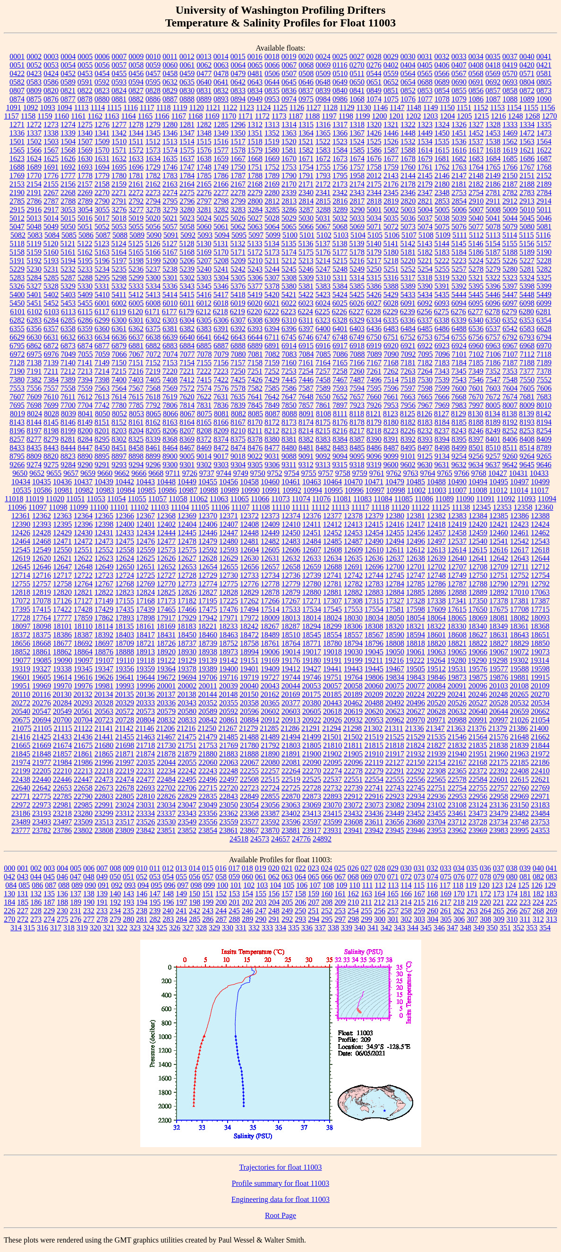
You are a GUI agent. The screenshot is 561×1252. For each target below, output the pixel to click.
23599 (332, 822)
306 (459, 919)
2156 (68, 184)
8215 (323, 431)
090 (90, 885)
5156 (526, 244)
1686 (527, 158)
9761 (376, 473)
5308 (289, 278)
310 (512, 919)
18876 (103, 652)
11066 (260, 499)
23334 (145, 813)
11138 (461, 507)
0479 (238, 73)
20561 (83, 711)
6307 (238, 320)
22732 (332, 788)
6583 (527, 329)
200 (221, 902)
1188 (312, 116)
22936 (436, 796)
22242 (187, 771)
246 (247, 911)
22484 (166, 779)
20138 (186, 694)
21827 (436, 745)
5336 (170, 286)
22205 (41, 771)
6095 (476, 303)
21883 (228, 754)
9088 (289, 456)
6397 (306, 329)
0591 (85, 82)
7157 (238, 363)
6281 (543, 312)
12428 (41, 533)
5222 (442, 261)
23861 (228, 830)
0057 (119, 65)
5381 (306, 286)
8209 (221, 431)
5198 (136, 261)
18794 (353, 643)
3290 (357, 210)
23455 (436, 813)
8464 (170, 448)
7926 (374, 405)
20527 (477, 703)
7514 (391, 380)
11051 (75, 499)
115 (419, 885)
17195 (207, 601)
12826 (187, 592)
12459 (477, 533)
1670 (289, 158)
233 (102, 911)
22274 (332, 771)
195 (155, 902)
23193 (41, 813)
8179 (374, 422)
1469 (510, 133)
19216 (394, 660)
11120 (400, 507)
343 (399, 928)
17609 (436, 609)
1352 (272, 133)
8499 (459, 448)
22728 (311, 788)
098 (196, 885)
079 (498, 877)
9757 (325, 473)
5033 (357, 218)
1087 (493, 99)
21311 (393, 728)
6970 (544, 346)
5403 (68, 295)
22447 (83, 779)
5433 (408, 295)
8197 (34, 431)
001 (22, 868)
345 (426, 928)
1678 (408, 158)
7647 (289, 397)
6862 (34, 346)
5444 (459, 295)
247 (260, 911)
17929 (187, 618)
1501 (17, 141)
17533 (290, 609)
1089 (527, 99)
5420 (272, 295)
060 (247, 877)
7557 (51, 388)
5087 (102, 235)
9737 (206, 473)
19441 (332, 669)
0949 (255, 99)
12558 (124, 550)
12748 (436, 575)
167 (419, 894)
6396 (289, 329)
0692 (493, 82)
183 (551, 894)
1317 (340, 124)
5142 (407, 244)
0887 (170, 99)
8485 (357, 448)
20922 (311, 720)
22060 (207, 762)
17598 (415, 609)
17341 (457, 601)
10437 (83, 482)
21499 (311, 737)
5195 (85, 261)
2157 (85, 184)
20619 (353, 711)
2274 (170, 193)
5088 (120, 235)
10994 (312, 490)
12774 (207, 584)
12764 (83, 584)
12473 (103, 541)
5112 (476, 235)
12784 (394, 584)
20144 (207, 694)
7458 (323, 380)
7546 (476, 380)
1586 (374, 150)
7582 (255, 388)
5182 (425, 252)
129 (550, 885)
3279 (170, 210)
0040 (527, 56)
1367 (357, 133)
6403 (357, 329)
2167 (238, 184)
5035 (391, 218)
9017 (221, 456)
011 (154, 868)
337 (320, 928)
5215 (340, 261)
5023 (187, 218)
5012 (17, 218)
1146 (380, 107)
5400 (17, 295)
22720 (228, 788)
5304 (221, 278)
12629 (228, 558)
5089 (136, 235)
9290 (85, 465)
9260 (510, 456)
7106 (493, 354)
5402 (51, 295)
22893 (332, 796)
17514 (270, 609)
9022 (255, 456)
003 (49, 868)
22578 (457, 779)
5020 (153, 218)
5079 (510, 227)
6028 (391, 303)
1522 (323, 141)
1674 (357, 158)
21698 (124, 745)
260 (432, 911)
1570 (102, 150)
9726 (189, 473)
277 (88, 919)
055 (181, 877)
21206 (165, 728)
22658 (83, 788)
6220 (254, 312)
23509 (83, 822)
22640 (20, 788)
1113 (81, 107)
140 (115, 894)
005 (75, 868)
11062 (198, 499)
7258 (340, 371)
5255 (442, 269)
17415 (41, 609)
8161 (136, 422)
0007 (119, 56)
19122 (166, 660)
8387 (357, 439)
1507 (85, 141)
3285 (272, 210)
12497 (436, 541)
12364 (83, 516)
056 (194, 877)
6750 (374, 337)
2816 (340, 201)
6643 (238, 337)
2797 (204, 201)
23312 (124, 813)
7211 (50, 371)
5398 (527, 286)
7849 (272, 405)
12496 (415, 541)
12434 (145, 533)
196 (168, 902)
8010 (544, 405)
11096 (17, 507)
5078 (493, 227)
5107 (408, 235)
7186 (493, 363)
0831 (204, 90)
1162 (95, 116)
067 (340, 877)
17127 (83, 601)
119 (470, 885)
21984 (62, 762)
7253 (289, 371)
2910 (476, 201)
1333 (510, 124)
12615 (477, 550)
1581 (289, 150)
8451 (119, 448)
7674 (510, 397)
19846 (436, 677)
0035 (493, 56)
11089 (444, 499)
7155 (204, 363)
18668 (41, 643)
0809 (34, 90)
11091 (485, 499)
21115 (63, 728)
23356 (207, 813)
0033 (459, 56)
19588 (519, 669)
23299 (103, 813)
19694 (187, 677)
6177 (169, 312)
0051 (17, 65)
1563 (527, 141)
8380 (272, 439)
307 (472, 919)
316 (42, 928)
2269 (85, 193)
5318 (425, 278)
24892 (322, 839)
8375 (238, 439)
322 (122, 928)
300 (379, 919)
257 (393, 911)
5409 (85, 295)
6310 (289, 320)
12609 (353, 550)
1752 (272, 167)
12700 (394, 567)
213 (393, 902)
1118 (163, 107)
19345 (83, 669)
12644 (540, 558)
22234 (166, 771)
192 (115, 902)
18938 (207, 652)
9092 (323, 456)
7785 (136, 405)
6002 (119, 303)
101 (235, 885)
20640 (477, 711)
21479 (207, 737)
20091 (457, 686)
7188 (527, 363)
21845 (20, 754)
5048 (34, 227)
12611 (394, 550)
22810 (145, 796)
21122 (83, 728)
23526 (145, 822)
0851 (391, 90)
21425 (41, 737)
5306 (255, 278)
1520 (289, 141)
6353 (527, 320)
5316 (391, 278)
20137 (165, 694)
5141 (390, 244)
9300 (170, 465)
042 (9, 877)
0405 (425, 65)
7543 (459, 380)
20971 (436, 720)
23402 (290, 813)
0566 (442, 73)
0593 (119, 82)
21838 (498, 745)
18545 (311, 635)
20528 (498, 703)
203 (260, 902)
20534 (540, 703)
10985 (146, 490)
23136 (498, 805)
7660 (374, 397)
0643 (255, 82)
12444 (166, 533)
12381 (415, 516)
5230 (34, 269)
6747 (323, 337)
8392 (408, 439)
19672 (166, 677)
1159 (44, 116)
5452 (51, 303)
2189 (544, 184)
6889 (255, 346)
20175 (311, 694)
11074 (301, 499)
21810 (332, 745)
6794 (544, 337)
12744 (374, 575)
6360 (102, 329)
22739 (353, 788)
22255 (249, 771)
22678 (124, 788)
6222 (271, 312)
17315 (374, 601)
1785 (204, 176)
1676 (374, 158)
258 (406, 911)
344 (412, 928)
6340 (476, 320)
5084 (52, 235)
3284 (255, 210)
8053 (136, 414)
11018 (14, 499)
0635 (187, 82)
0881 (119, 99)
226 (9, 911)
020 (274, 868)
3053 (68, 210)
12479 (207, 541)
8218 (374, 431)
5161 (68, 252)
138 (88, 894)
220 (485, 902)
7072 (153, 354)
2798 (221, 201)
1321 (391, 124)
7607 (17, 397)
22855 (270, 796)
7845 (255, 405)
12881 (332, 592)
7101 (459, 354)
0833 (238, 90)
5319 (442, 278)
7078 (204, 354)
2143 (391, 176)
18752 (228, 643)
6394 (272, 329)
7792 (153, 405)
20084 (436, 686)
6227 (356, 312)
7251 (255, 371)
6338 (442, 320)
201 (234, 902)
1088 (510, 99)
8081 (221, 414)
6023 (306, 303)
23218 (62, 813)
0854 (442, 90)
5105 (374, 235)
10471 (374, 482)
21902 (332, 754)
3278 (153, 210)
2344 (374, 193)
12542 (519, 541)
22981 (62, 805)
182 (538, 894)
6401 (340, 329)
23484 (540, 813)
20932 (353, 720)
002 (36, 868)
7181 (408, 363)
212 (379, 902)
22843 (228, 796)
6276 (458, 312)
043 (22, 877)
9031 (272, 456)
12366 (124, 516)
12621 (62, 558)
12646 (41, 567)
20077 (415, 686)
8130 (475, 414)
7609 (34, 397)
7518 (408, 380)
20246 (477, 694)
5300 (153, 278)
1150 (447, 107)
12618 (540, 550)
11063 (219, 499)
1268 (532, 116)
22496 (207, 779)
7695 (17, 405)
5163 (102, 252)
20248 (498, 694)
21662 (540, 737)
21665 (20, 745)
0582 (17, 82)
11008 (477, 490)
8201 (102, 431)
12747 (415, 575)
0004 (68, 56)
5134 (271, 244)
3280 (187, 210)
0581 (544, 73)
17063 (540, 592)
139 (102, 894)
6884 (187, 346)
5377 (255, 286)
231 (75, 911)
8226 (408, 431)
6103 (51, 312)
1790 (289, 176)
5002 (391, 210)
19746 (311, 677)
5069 (357, 227)
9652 (36, 473)
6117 (101, 312)
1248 (515, 116)
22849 (249, 796)
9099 (391, 456)
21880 (207, 754)
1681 (442, 158)
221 (498, 902)
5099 (272, 235)
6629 (17, 337)
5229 (17, 269)
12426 (20, 533)
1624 (34, 158)
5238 (170, 269)
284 (181, 919)
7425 (238, 380)
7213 (85, 371)
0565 (425, 73)
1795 (340, 176)
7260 (357, 371)
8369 (187, 439)
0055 (85, 65)
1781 (136, 176)
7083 (289, 354)
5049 (51, 227)
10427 (497, 473)
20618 (332, 711)
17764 (41, 618)
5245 (289, 269)
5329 (68, 286)
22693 (145, 788)
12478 (187, 541)
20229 (435, 694)
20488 (374, 703)
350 (492, 928)
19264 (435, 660)
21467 (166, 737)
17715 (540, 609)
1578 (238, 150)
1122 (229, 107)
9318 (357, 465)
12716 (41, 575)
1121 (213, 107)
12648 (83, 567)
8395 (459, 439)
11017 (539, 490)
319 (82, 928)
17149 (103, 601)
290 (260, 919)
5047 (17, 227)
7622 (204, 397)
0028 (374, 56)
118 (457, 885)
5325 (544, 278)
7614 (119, 397)
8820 (51, 456)
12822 (103, 592)
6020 (255, 303)
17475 (207, 609)
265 (498, 911)
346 (439, 928)
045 (49, 877)
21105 (42, 728)
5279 (493, 269)
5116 (543, 235)
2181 (459, 184)
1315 (306, 124)
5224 (476, 261)
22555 (394, 779)
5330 (85, 286)
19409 (270, 669)
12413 (353, 524)
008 (115, 868)
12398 (103, 524)
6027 (374, 303)
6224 (305, 312)
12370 (207, 516)
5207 (204, 261)
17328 (415, 601)
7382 (34, 380)
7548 (510, 380)
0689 (442, 82)
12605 (270, 550)
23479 (498, 813)
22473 (103, 779)
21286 (289, 728)
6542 (510, 329)
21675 (83, 745)
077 (472, 877)
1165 (145, 116)
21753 (207, 745)
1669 (272, 158)
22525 (311, 779)
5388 (391, 286)
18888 (124, 652)
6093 (442, 303)
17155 (124, 601)
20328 (103, 703)
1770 (34, 176)
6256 (424, 312)
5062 (238, 227)
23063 (290, 805)
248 (274, 911)
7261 (374, 371)
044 (36, 877)
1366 (340, 133)
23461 (457, 813)
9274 (34, 465)
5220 (408, 261)
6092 (425, 303)
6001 (102, 303)
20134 (103, 694)
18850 (540, 643)
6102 (34, 312)
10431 (518, 473)
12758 (62, 584)
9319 (374, 465)
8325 (136, 439)
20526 (457, 703)
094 (143, 885)
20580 (187, 711)
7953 (391, 405)
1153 (497, 107)
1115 (114, 107)
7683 (544, 397)
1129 (347, 107)
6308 (255, 320)
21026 (519, 720)
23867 (249, 830)
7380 (17, 380)
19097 (83, 660)
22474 (124, 779)
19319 (20, 669)
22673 (103, 788)
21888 (249, 754)
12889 (477, 592)
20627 (415, 711)
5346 (221, 286)
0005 (85, 56)
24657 (280, 839)
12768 (124, 584)
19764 (353, 677)
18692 (83, 643)
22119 (374, 762)
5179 (374, 252)
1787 (238, 176)
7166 (357, 363)
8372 (204, 439)
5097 (256, 235)
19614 (62, 677)
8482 (323, 448)
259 (419, 911)
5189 (527, 252)
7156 (221, 363)
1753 (289, 167)
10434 (20, 482)
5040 (476, 218)
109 (341, 885)
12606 (290, 550)
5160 (51, 252)
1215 (481, 116)
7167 (374, 363)
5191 (17, 261)
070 (379, 877)
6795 (17, 346)
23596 (290, 822)
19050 (394, 652)
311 (524, 919)
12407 (228, 524)
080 (512, 877)
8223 (391, 431)
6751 (391, 337)
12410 (290, 524)
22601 (498, 779)
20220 (394, 694)
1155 (531, 107)
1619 (510, 150)
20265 (519, 694)
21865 (103, 754)
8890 (85, 456)
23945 (394, 830)
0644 (272, 82)
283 (168, 919)
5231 (51, 269)
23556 (207, 822)
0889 (204, 99)
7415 (204, 380)
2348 (442, 193)
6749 (357, 337)
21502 (353, 737)
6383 (204, 329)
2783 (527, 193)
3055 (102, 210)
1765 (493, 167)
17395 (20, 609)
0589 (68, 82)
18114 (103, 626)
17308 (353, 601)
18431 (166, 635)
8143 (17, 422)
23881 (290, 830)
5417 (221, 295)
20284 (62, 703)
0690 (459, 82)
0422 (17, 73)
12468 (41, 541)
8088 (289, 414)
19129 (187, 660)
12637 (394, 558)
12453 (353, 533)
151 (207, 894)
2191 (34, 193)
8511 (509, 448)
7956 (408, 405)
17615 (457, 609)
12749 (457, 575)
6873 (68, 346)
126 (537, 885)
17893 (124, 618)
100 (222, 885)
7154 (187, 363)
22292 (415, 771)
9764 (427, 473)
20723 (103, 720)
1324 (442, 124)
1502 (34, 141)
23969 (477, 830)
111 (367, 885)
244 (221, 911)
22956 (477, 796)
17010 (519, 592)
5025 (221, 218)
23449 (394, 813)
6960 (476, 346)
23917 (311, 830)
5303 (204, 278)
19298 (498, 660)
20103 (498, 686)
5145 (458, 244)
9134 (442, 456)
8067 (187, 414)
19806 (374, 677)
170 (459, 894)
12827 (207, 592)
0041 (544, 56)
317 (55, 928)
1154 (514, 107)
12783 (374, 584)
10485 (415, 482)
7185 (476, 363)
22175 (498, 762)
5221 (425, 261)
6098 (527, 303)
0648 (323, 82)
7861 (323, 405)
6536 (476, 329)
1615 (442, 150)
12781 (332, 584)
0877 (68, 99)
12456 (415, 533)
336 (307, 928)
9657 (70, 473)
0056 (102, 65)
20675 (20, 720)
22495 (187, 779)
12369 (187, 516)
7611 (67, 397)
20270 (539, 694)
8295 (102, 439)
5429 (391, 295)
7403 (136, 380)
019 (260, 868)
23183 (540, 805)
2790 (102, 201)
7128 (17, 363)
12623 (103, 558)
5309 (306, 278)
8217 (357, 431)
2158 (102, 184)
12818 (20, 592)
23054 (249, 805)
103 (262, 885)
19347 (103, 669)
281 (141, 919)
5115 (526, 235)
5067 (323, 227)
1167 (178, 116)
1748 (204, 167)
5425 (357, 295)
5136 (305, 244)
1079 (459, 99)
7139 (51, 363)
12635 (353, 558)
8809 (34, 456)
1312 (255, 124)
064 (300, 877)
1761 (425, 167)
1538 (493, 141)
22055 (187, 762)
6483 (391, 329)
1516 (221, 141)
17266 (270, 601)
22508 (249, 779)
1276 (102, 124)
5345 (204, 286)
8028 (51, 414)
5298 (119, 278)
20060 (374, 686)
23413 (311, 813)
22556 (415, 779)
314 (16, 928)
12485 (332, 541)
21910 (374, 754)
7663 (408, 397)
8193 (527, 422)
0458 (170, 73)
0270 (357, 65)
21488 (249, 737)
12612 (415, 550)
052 (141, 877)
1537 (476, 141)
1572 (136, 150)
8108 (323, 414)
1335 (544, 124)
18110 (83, 626)
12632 (290, 558)
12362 (41, 516)
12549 (41, 550)
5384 (340, 286)
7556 (34, 388)
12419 (457, 524)
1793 (323, 176)
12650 (124, 567)
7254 (306, 371)
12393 (41, 524)
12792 (540, 584)
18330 (456, 626)
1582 (306, 150)
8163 (170, 422)
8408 (527, 439)
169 (445, 894)
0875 (34, 99)
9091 (306, 456)
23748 (519, 822)
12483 (290, 541)
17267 (290, 601)
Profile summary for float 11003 (280, 1183)
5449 (544, 295)
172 (485, 894)
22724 (270, 788)
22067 (249, 762)
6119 (118, 312)
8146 (68, 422)
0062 (204, 65)
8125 (407, 414)
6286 (85, 320)
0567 (459, 73)
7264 (425, 371)
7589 (323, 388)
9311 (288, 465)
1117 (147, 107)
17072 (20, 601)
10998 (395, 490)
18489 (270, 635)
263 (472, 911)
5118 (17, 244)
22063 (228, 762)
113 (393, 885)
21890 (270, 754)
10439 (103, 482)
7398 (102, 380)
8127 (441, 414)
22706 (187, 788)
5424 (340, 295)
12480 (228, 541)
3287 (306, 210)
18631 (498, 635)
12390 (20, 524)
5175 (306, 252)
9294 (136, 465)
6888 (238, 346)
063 (287, 877)
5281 (527, 269)
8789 (544, 448)
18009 (270, 618)
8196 (17, 431)
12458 (457, 533)
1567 (51, 150)
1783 (170, 176)
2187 (510, 184)
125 (523, 885)
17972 (249, 618)
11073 (280, 499)
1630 (85, 158)
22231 (145, 771)
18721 (145, 643)
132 (36, 894)
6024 (323, 303)
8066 (170, 414)
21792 (270, 745)
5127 (169, 244)
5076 (459, 227)
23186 (20, 813)
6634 (102, 337)
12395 (62, 524)
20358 (249, 703)
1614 (425, 150)
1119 (180, 107)
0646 (306, 82)
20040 (249, 686)
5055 (136, 227)
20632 (457, 711)
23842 (145, 830)
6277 (475, 312)
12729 (207, 575)
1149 (430, 107)
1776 (51, 176)
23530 (166, 822)
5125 (135, 244)
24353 (540, 830)
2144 (408, 176)
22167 (457, 762)
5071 (374, 227)
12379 (374, 516)
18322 (435, 626)
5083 (34, 235)
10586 (42, 490)
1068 (357, 99)
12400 (124, 524)
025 (340, 868)
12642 (498, 558)
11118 (380, 507)
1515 (204, 141)
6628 (544, 329)
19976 (83, 686)
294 (313, 919)
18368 (539, 626)
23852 (187, 830)
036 (485, 868)
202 (247, 902)
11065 (239, 499)
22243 (207, 771)
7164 (323, 363)
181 (525, 894)
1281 (187, 124)
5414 (170, 295)
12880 (311, 592)
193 (128, 902)
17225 (228, 601)
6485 (425, 329)
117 (445, 885)
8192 (510, 422)
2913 (527, 201)
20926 (332, 720)
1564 (544, 141)
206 (300, 902)
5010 (527, 210)
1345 (153, 133)
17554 (374, 609)
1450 (442, 133)
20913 (290, 720)
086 (37, 885)
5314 (357, 278)
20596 (249, 711)
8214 (306, 431)
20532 (519, 703)
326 (174, 928)
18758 (249, 643)
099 (209, 885)
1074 (374, 99)
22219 (124, 771)
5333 (136, 286)
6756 (476, 337)
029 (393, 868)
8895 (102, 456)
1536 (459, 141)
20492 (394, 703)
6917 (340, 346)
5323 (510, 278)
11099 (78, 507)
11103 (160, 507)
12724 (124, 575)
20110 (21, 694)
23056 (270, 805)
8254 (544, 431)
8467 (187, 448)
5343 (187, 286)
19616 (83, 677)
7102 (476, 354)
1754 (306, 167)
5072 (391, 227)
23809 (124, 830)
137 (75, 894)
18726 (166, 643)
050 (115, 877)
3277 (136, 210)
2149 (493, 176)
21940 (457, 754)
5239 (187, 269)
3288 (323, 210)
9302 (204, 465)
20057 (332, 686)
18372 (20, 635)
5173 (272, 252)
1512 (153, 141)
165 (393, 894)
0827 (136, 90)
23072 (353, 805)
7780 (119, 405)
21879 (187, 754)
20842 (207, 720)
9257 (493, 456)
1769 (17, 176)
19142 (228, 660)
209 (340, 902)
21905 (353, 754)
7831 (204, 405)
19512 (436, 669)
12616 (498, 550)
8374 (221, 439)
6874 (85, 346)
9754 (291, 473)
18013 (290, 618)
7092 (408, 354)
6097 (510, 303)
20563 (103, 711)
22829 (187, 796)
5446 (493, 295)
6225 (322, 312)
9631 (442, 465)
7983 (459, 405)
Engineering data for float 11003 (280, 1199)
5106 (392, 235)
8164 (187, 422)
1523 (340, 141)
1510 (119, 141)
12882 (353, 592)
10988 (208, 490)
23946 (415, 830)
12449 (270, 533)
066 (326, 877)
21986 (83, 762)
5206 (187, 261)
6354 (544, 320)
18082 (519, 618)
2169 (272, 184)
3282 (221, 210)
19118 (145, 660)
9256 (476, 456)
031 (419, 868)
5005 (442, 210)
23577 (249, 822)
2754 (476, 193)
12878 (270, 592)
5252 (408, 269)
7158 (255, 363)
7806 (170, 405)
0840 (340, 90)
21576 (498, 737)
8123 (390, 414)
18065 (457, 618)
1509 (102, 141)
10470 (353, 482)
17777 (62, 618)
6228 (373, 312)
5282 (544, 269)
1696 (136, 167)
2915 (17, 210)
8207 (187, 431)
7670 (476, 397)
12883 (374, 592)
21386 (518, 728)
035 (472, 868)
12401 (145, 524)
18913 (145, 652)
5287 (68, 278)
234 (115, 911)
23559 (228, 822)
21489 (270, 737)
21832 (457, 745)
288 (234, 919)
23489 (20, 822)
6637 (136, 337)
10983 (104, 490)
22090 (311, 762)
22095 (332, 762)
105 (288, 885)
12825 (166, 592)
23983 (498, 830)
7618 (153, 397)
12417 (415, 524)
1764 (476, 167)
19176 (290, 660)
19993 (124, 686)
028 (379, 868)
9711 (172, 473)
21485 (228, 737)
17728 (20, 618)
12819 (41, 592)
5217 (374, 261)
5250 (374, 269)
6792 (510, 337)
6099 (544, 303)
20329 (124, 703)
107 (315, 885)
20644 (498, 711)
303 (419, 919)
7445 (289, 380)
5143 (424, 244)
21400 (539, 728)
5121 (67, 244)
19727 (270, 677)
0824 (119, 90)
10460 (270, 482)
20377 (290, 703)
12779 (290, 584)
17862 (103, 618)
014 (194, 868)
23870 (270, 830)
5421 (289, 295)
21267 (227, 728)
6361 (119, 329)
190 (88, 902)
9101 (408, 456)
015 (207, 868)
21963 (519, 754)
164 (379, 894)
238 (141, 911)
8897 (119, 456)
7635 (238, 397)
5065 (289, 227)
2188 (527, 184)
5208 (221, 261)
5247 (323, 269)
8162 (153, 422)
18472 (249, 635)
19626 (103, 677)
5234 (102, 269)
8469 (204, 448)
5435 (442, 295)
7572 (187, 388)
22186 (540, 762)
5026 (238, 218)
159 (313, 894)
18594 (415, 635)
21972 (540, 754)
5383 (323, 286)
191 (102, 902)
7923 (357, 405)
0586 (51, 82)
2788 (68, 201)
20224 (415, 694)
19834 (394, 677)
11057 (157, 499)
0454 (102, 73)
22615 (519, 779)
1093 (47, 107)
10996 (354, 490)
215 (419, 902)
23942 (374, 830)
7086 (340, 354)
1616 (459, 150)
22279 (374, 771)
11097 (37, 507)
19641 (124, 677)
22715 (207, 788)
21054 (540, 720)
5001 (374, 210)
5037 (425, 218)
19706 (207, 677)
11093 (526, 499)
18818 (415, 643)
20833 (187, 720)
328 (201, 928)
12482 (270, 541)
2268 (68, 193)
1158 (28, 116)
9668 (155, 473)
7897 (340, 405)
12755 (20, 584)
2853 (442, 201)
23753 (540, 822)
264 (485, 911)
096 (169, 885)
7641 (255, 397)
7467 (340, 380)
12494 (394, 541)
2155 (51, 184)
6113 (68, 312)
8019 (17, 414)
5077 (476, 227)
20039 (228, 686)
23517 (124, 822)
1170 (228, 116)
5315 (374, 278)
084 (11, 885)
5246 (306, 269)
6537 (493, 329)
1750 (238, 167)
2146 (442, 176)
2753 (459, 193)
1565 (17, 150)
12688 (332, 567)
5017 (102, 218)
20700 (62, 720)
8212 (272, 431)
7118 (543, 354)
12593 (228, 550)
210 (353, 902)
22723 (249, 788)
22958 (498, 796)
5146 (475, 244)
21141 (103, 728)
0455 (119, 73)
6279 (509, 312)
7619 (170, 397)
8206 (170, 431)
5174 (289, 252)
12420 (477, 524)
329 (214, 928)
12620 (41, 558)
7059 (102, 354)
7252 (272, 371)
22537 (332, 779)
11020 (55, 499)
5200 (170, 261)
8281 (68, 439)
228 (36, 911)
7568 (153, 388)
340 (360, 928)
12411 (311, 524)
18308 (373, 626)
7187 (510, 363)
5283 (17, 278)
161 (340, 894)
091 (103, 885)
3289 (340, 210)
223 (525, 902)
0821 (68, 90)
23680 (415, 822)
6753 (425, 337)
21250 (206, 728)
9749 (240, 473)
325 (161, 928)
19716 (228, 677)
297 (340, 919)
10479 (394, 482)
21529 (415, 737)
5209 (238, 261)
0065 (255, 65)
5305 (238, 278)
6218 (220, 312)
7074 (170, 354)
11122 (420, 507)
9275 (51, 465)
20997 (498, 720)
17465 (166, 609)
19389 (207, 669)
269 (551, 911)
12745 (394, 575)
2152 (544, 176)
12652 (166, 567)
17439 (145, 609)
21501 (332, 737)
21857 (62, 754)
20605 (311, 711)
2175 (374, 184)
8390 (374, 439)
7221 (187, 371)
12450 (290, 533)
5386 (374, 286)
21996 (103, 762)
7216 (136, 371)
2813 (289, 201)
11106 (220, 507)
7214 (102, 371)
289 (247, 919)
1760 (408, 167)
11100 (99, 507)
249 (287, 911)
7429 (272, 380)
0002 (34, 56)
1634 (153, 158)
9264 (527, 456)
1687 (544, 158)
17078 (41, 601)
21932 (415, 754)
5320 (459, 278)
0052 (34, 65)
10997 (375, 490)
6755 (459, 337)
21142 (124, 728)
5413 (153, 295)
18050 (394, 618)
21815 (374, 745)
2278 (238, 193)
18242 (248, 626)
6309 (272, 320)
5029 (289, 218)
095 (156, 885)
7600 (459, 388)
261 (445, 911)
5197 (119, 261)
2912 (510, 201)
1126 (296, 107)
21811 (353, 745)
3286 (289, 210)
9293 (119, 465)
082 (538, 877)
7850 (289, 405)
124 (510, 885)
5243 (255, 269)
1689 (34, 167)
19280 (456, 660)
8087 (272, 414)
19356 (124, 669)
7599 (442, 388)
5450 (17, 303)
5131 (220, 244)
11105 (200, 507)
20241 (456, 694)
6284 (51, 320)
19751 (332, 677)
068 (353, 877)
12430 (83, 533)
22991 (103, 805)
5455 (85, 303)
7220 (170, 371)
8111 (340, 414)
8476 (255, 448)
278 (102, 919)
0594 (136, 82)
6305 (204, 320)
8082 (238, 414)
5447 (510, 295)
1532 (408, 141)
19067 (498, 652)
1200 (379, 116)
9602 (408, 465)
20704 (83, 720)
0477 (204, 73)
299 (366, 919)
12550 (62, 550)
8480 (289, 448)
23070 (332, 805)
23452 (415, 813)
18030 (353, 618)
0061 (187, 65)
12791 (519, 584)
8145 (51, 422)
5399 (544, 286)
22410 (540, 771)
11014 (519, 490)
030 (406, 868)
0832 (221, 90)
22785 (62, 796)
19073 (540, 652)
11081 (342, 499)
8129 (458, 414)
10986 (167, 490)
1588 (408, 150)
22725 (290, 788)
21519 (374, 737)
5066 (306, 227)
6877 (102, 346)
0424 (51, 73)
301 (393, 919)
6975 (34, 354)
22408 (519, 771)
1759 (391, 167)
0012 (187, 56)
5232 (68, 269)
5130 (203, 244)
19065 (457, 652)
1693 (85, 167)
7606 (544, 388)
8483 (340, 448)
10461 (290, 482)
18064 (436, 618)
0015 (238, 56)
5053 (119, 227)
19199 (353, 660)
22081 (290, 762)
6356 (34, 329)
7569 (170, 388)
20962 (394, 720)
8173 (289, 422)
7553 (17, 388)
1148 (414, 107)
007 (102, 868)
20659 (519, 711)
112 (379, 885)
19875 (477, 677)
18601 (436, 635)
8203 (119, 431)
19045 (374, 652)
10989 (229, 490)
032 (432, 868)
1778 (85, 176)
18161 (145, 626)
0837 (306, 90)
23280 (83, 813)
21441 (103, 737)
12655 (228, 567)
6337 (425, 320)
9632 (459, 465)
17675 (498, 609)
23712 (457, 822)
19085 (42, 660)
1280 (170, 124)
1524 (357, 141)
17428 (83, 609)
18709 (124, 643)
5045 (527, 218)
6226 (339, 312)
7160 (289, 363)
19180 (311, 660)
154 (247, 894)
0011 (169, 56)
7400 (119, 380)
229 (49, 911)
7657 (357, 397)
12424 (540, 524)
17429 (103, 609)
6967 (510, 346)
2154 (34, 184)
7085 (323, 354)
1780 (119, 176)
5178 (357, 252)
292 (287, 919)
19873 (457, 677)
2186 (493, 184)
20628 (436, 711)
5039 (459, 218)
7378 (544, 371)
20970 (415, 720)
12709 (498, 567)
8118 (356, 414)
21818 (394, 745)
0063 (221, 65)
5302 (187, 278)
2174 (357, 184)
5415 (187, 295)
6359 (85, 329)
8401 (493, 439)
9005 (187, 456)
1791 (306, 176)
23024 (124, 805)
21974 (20, 762)
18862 (62, 652)
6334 (374, 320)
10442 (124, 482)
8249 (493, 431)
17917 (166, 618)
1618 (493, 150)
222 (512, 902)
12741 (332, 575)
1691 (51, 167)
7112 (527, 354)
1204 (447, 116)
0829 (170, 90)
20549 (62, 711)
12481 (249, 541)
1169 (211, 116)
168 (432, 894)
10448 (166, 482)
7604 (510, 388)
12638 (415, 558)
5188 (510, 252)
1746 (170, 167)
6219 (237, 312)
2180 (442, 184)
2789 (85, 201)
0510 (340, 73)
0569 (493, 73)
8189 (493, 422)
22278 (353, 771)
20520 (436, 703)
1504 (68, 141)
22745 (415, 788)
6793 (527, 337)
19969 (41, 686)
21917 (394, 754)
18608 (457, 635)
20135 (124, 694)
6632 (68, 337)
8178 (357, 422)
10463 (311, 482)
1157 (11, 116)
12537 (457, 541)
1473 (544, 133)
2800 (255, 201)
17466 (187, 609)
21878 (166, 754)
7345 (459, 371)
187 (49, 902)
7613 (102, 397)
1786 (221, 176)
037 (498, 868)
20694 (41, 720)
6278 (492, 312)
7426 (255, 380)
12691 (353, 567)
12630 (249, 558)
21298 (352, 728)
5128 (186, 244)
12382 (436, 516)
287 (221, 919)
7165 (340, 363)
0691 (476, 82)
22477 (145, 779)
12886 (436, 592)
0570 (510, 73)
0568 (476, 73)
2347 (425, 193)
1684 (493, 158)
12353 (502, 507)
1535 (442, 141)
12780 (311, 584)
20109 (540, 686)
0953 (272, 99)
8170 (255, 422)
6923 (442, 346)
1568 (68, 150)
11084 (383, 499)
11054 (116, 499)
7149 (102, 363)
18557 (353, 635)
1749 (221, 167)
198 (194, 902)
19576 (477, 669)
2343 (357, 193)
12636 (374, 558)
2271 (119, 193)
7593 (340, 388)
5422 (306, 295)
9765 (444, 473)
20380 (311, 703)
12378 (353, 516)
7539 (442, 380)
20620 (374, 711)
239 (155, 911)
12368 (166, 516)
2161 (136, 184)
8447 (85, 448)
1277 (119, 124)
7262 (391, 371)
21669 (41, 745)
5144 (441, 244)
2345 (391, 193)
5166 (153, 252)
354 (545, 928)
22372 (477, 771)
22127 (394, 762)
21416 (20, 737)
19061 (415, 652)
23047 (187, 805)
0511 (356, 73)
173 (498, 894)
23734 (498, 822)
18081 (498, 618)
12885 (415, 592)
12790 (498, 584)
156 (274, 894)
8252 (510, 431)
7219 (153, 371)
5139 (356, 244)
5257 (459, 269)
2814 (306, 201)
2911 (492, 201)
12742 (353, 575)
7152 (153, 363)
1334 (527, 124)
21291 (310, 728)
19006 (270, 652)
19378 (187, 669)
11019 (34, 499)
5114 (509, 235)
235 (128, 911)
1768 (544, 167)
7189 (544, 363)
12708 (477, 567)
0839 (323, 90)
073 (419, 877)
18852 (20, 652)
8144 (34, 422)
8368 (170, 439)
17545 (332, 609)
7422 (221, 380)
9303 (221, 465)
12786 (436, 584)
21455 (124, 737)
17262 (249, 601)
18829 (519, 643)
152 (221, 894)
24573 (259, 839)
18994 (249, 652)
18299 (332, 626)
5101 (306, 235)
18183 (186, 626)
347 (452, 928)
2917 (51, 210)
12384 (477, 516)
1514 (187, 141)
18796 (374, 643)
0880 (102, 99)
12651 (145, 567)
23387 (270, 813)
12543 (540, 541)
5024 (204, 218)
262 (459, 911)
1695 (119, 167)
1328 (493, 124)
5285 (51, 278)
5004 (425, 210)
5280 (510, 269)
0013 (204, 56)
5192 (34, 261)
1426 (374, 133)
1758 (374, 167)
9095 (357, 456)
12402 (166, 524)
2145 (425, 176)
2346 (408, 193)
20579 (166, 711)
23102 (436, 805)
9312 (306, 465)
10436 (62, 482)
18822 (477, 643)
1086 (476, 99)
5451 (34, 303)
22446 (62, 779)
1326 (459, 124)
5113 (492, 235)
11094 (547, 499)
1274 (68, 124)
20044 (290, 686)
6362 (136, 329)
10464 (332, 482)
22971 (540, 796)
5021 (170, 218)
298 (353, 919)
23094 (415, 805)
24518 (239, 839)
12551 (83, 550)
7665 (425, 397)
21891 (290, 754)
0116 (339, 65)
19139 (207, 660)
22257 (270, 771)
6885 (204, 346)
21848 (41, 754)
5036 (408, 218)
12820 (62, 592)
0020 (306, 56)
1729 (153, 167)
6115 (85, 312)
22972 (20, 805)
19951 (20, 686)
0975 (306, 99)
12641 (477, 558)
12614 (457, 550)
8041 (85, 414)
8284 (85, 439)
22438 (20, 779)
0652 (391, 82)
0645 (289, 82)
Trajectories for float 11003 (280, 1167)
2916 (34, 210)
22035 (145, 762)
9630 (425, 465)
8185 (459, 422)
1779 (102, 176)
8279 (51, 439)
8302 (119, 439)
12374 (290, 516)
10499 (540, 482)
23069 (311, 805)
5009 (510, 210)
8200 (85, 431)
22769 (540, 788)
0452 (68, 73)
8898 (136, 456)
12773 (187, 584)
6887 (221, 346)
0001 (17, 56)
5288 (85, 278)
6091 (408, 303)
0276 (374, 65)
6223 (288, 312)
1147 (397, 107)
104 (275, 885)
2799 (238, 201)
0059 (153, 65)
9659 (87, 473)
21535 (436, 737)
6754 (442, 337)
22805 (124, 796)
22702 (166, 788)
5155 (509, 244)
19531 (457, 669)
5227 (527, 261)
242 (194, 911)
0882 (136, 99)
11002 (416, 490)
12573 (166, 550)
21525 (394, 737)
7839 (238, 405)
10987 (187, 490)
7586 (289, 388)
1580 (272, 150)
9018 (238, 456)
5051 (85, 227)
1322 (408, 124)
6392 (238, 329)
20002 (187, 686)
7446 (306, 380)
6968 (527, 346)
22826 (166, 796)
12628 (207, 558)
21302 (373, 728)
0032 (442, 56)
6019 (238, 303)
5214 (323, 261)
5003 (408, 210)
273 (36, 919)
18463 (228, 635)
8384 (340, 439)
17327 (394, 601)
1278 (136, 124)
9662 (121, 473)
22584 (477, 779)
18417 (145, 635)
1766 (510, 167)
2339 (289, 193)
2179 (425, 184)
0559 (391, 73)
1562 (510, 141)
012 (168, 868)
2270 (102, 193)
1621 (527, 150)
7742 (102, 405)
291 (274, 919)
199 (207, 902)
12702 (436, 567)
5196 (102, 261)
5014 (51, 218)
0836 (289, 90)
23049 (207, 805)
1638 (204, 158)
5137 (322, 244)
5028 (272, 218)
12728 (187, 575)
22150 (415, 762)
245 (234, 911)
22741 (374, 788)
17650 (477, 609)
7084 (306, 354)
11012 (498, 490)
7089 (374, 354)
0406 (442, 65)
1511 (135, 141)
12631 (270, 558)
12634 (332, 558)
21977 (41, 762)
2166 (221, 184)
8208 (204, 431)
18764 (290, 643)
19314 (539, 660)
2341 (323, 193)
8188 (476, 422)
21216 (186, 728)
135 (49, 894)
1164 (128, 116)
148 (168, 894)
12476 (145, 541)
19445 (374, 669)
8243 (459, 431)
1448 (408, 133)
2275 (187, 193)
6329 (357, 320)
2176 (391, 184)
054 (168, 877)
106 (301, 885)
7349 (476, 371)
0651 (374, 82)
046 (62, 877)
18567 (374, 635)
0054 (68, 65)
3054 (85, 210)
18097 (21, 626)
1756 (340, 167)
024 (326, 868)
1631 (102, 158)
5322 (493, 278)
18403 (124, 635)
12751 (498, 575)
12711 (519, 567)
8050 (102, 414)
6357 (51, 329)
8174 (306, 422)
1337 (34, 133)
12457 (436, 533)
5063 (255, 227)
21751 (187, 745)
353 (531, 928)
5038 (442, 218)
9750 (257, 473)
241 (181, 911)
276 (75, 919)
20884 (249, 720)
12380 (394, 516)
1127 (313, 107)
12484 (311, 541)
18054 (415, 618)
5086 (86, 235)
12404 (187, 524)
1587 (391, 150)
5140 (373, 244)
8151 (102, 422)
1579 (255, 150)
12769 (145, 584)
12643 (519, 558)
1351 (255, 133)
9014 (204, 456)
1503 (51, 141)
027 (366, 868)
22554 (374, 779)
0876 (51, 99)
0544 (374, 73)
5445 (476, 295)
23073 (374, 805)
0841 (357, 90)
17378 (498, 601)
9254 (459, 456)
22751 (436, 788)
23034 (166, 805)
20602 (270, 711)
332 (254, 928)
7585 (272, 388)
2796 (187, 201)
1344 (136, 133)
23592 (270, 822)
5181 (408, 252)
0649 (340, 82)
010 (141, 868)
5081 (544, 227)
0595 (153, 82)
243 (207, 911)
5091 (170, 235)
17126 (62, 601)
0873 (544, 90)
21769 (228, 745)
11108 (261, 507)
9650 (19, 473)
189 (75, 902)
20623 (394, 711)
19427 (311, 669)
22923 (394, 796)
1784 (187, 176)
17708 (519, 609)
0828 (153, 90)
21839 (519, 745)
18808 (394, 643)
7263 (408, 371)
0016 (255, 56)
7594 (357, 388)
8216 (340, 431)
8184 (442, 422)
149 (181, 894)
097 (182, 885)
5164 (119, 252)
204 (274, 902)
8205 (153, 431)
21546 (457, 737)
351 (505, 928)
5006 (459, 210)
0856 (476, 90)
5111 (459, 235)
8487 (391, 448)
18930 (187, 652)
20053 (311, 686)
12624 (124, 558)
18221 (207, 626)
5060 (204, 227)
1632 (119, 158)
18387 (83, 635)
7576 (221, 388)
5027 (255, 218)
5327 (34, 286)
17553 (353, 609)
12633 (311, 558)
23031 (145, 805)
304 (432, 919)
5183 (442, 252)
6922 (425, 346)
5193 (51, 261)
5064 (272, 227)
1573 (153, 150)
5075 (442, 227)
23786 (62, 830)
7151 (136, 363)
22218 (103, 771)
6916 (323, 346)
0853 (425, 90)
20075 (394, 686)
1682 (459, 158)
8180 (391, 422)
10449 (187, 482)
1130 (363, 107)
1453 (493, 133)
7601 (476, 388)
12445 (187, 533)
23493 (41, 822)
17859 (83, 618)
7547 (493, 380)
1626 (68, 158)
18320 (394, 626)
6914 (289, 346)
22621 (540, 779)
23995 (519, 830)
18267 (269, 626)
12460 (498, 533)
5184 (459, 252)
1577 (221, 150)
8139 (526, 414)
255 (366, 911)
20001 (166, 686)
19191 (332, 660)
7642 (272, 397)
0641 (221, 82)
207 (313, 902)
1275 (85, 124)
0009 (136, 56)
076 (459, 877)
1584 (340, 150)
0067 (289, 65)
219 (472, 902)
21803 (290, 745)
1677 (391, 158)
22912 (353, 796)
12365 (103, 516)
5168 (187, 252)
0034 (476, 56)
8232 (425, 431)
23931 (332, 830)
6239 (407, 312)
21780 (249, 745)
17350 (477, 601)
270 (9, 919)
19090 (62, 660)
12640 (457, 558)
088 (63, 885)
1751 (255, 167)
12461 (519, 533)
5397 (510, 286)
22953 (457, 796)
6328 (340, 320)
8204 (136, 431)
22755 (477, 788)
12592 (207, 550)
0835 (272, 90)
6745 (289, 337)
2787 (51, 201)
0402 (391, 65)
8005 (493, 405)
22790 (83, 796)
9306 (272, 465)
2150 (510, 176)
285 (194, 919)
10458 (249, 482)
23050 (228, 805)
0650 (357, 82)
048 (88, 877)
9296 (153, 465)
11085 (403, 499)
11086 (424, 499)
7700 (68, 405)
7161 (306, 363)
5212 (289, 261)
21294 (331, 728)
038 (512, 868)
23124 (477, 805)
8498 (442, 448)
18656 (20, 643)
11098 (58, 507)
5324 (527, 278)
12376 (311, 516)
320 (95, 928)
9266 (17, 465)
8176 (340, 422)
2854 (459, 201)
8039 (68, 414)
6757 (493, 337)
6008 (153, 303)
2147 (459, 176)
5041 (493, 218)
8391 (391, 439)
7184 (459, 363)
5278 (476, 269)
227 (22, 911)
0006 (102, 56)
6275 (441, 312)
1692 (68, 167)
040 (538, 868)
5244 (272, 269)
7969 (442, 405)
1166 (161, 116)
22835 (207, 796)
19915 (540, 677)
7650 (323, 397)
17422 (62, 609)
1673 (340, 158)
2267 (51, 193)
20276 (41, 703)
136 (62, 894)
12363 (62, 516)
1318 (357, 124)
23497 (62, 822)
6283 (34, 320)
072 (406, 877)
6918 (357, 346)
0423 (34, 73)
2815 (323, 201)
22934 (415, 796)
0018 (272, 56)
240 (168, 911)
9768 (478, 473)
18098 (42, 626)
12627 (187, 558)
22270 (311, 771)
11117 (360, 507)
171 (472, 894)
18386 (62, 635)
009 (128, 868)
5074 (425, 227)
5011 (543, 210)
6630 (34, 337)
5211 (271, 261)
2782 (510, 193)
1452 (476, 133)
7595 (374, 388)
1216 (498, 116)
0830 (187, 90)
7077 (187, 354)
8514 (527, 448)
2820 (408, 201)
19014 (290, 652)
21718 (145, 745)
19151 (249, 660)
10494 (477, 482)
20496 (415, 703)
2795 (170, 201)
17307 (332, 601)
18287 (290, 626)
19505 (415, 669)
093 (130, 885)
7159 (272, 363)
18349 (498, 626)
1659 (221, 158)
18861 (41, 652)
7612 (85, 397)
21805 (311, 745)
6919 (374, 346)
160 (326, 894)
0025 (340, 56)
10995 (333, 490)
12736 (290, 575)
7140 (68, 363)
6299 (102, 320)
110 (354, 885)
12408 (249, 524)
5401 (34, 295)
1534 (425, 141)
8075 (204, 414)
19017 (311, 652)
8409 (544, 439)
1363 (289, 133)
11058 (178, 499)
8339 (153, 439)
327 (188, 928)
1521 (306, 141)
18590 (394, 635)
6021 (272, 303)
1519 (272, 141)
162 (353, 894)
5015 (68, 218)
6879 (119, 346)
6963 (493, 346)
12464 (20, 541)
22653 (62, 788)
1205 (464, 116)
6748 (340, 337)
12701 (415, 567)
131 (22, 894)
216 (432, 902)
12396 (83, 524)
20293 (83, 703)
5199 (153, 261)
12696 (374, 567)
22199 (20, 771)
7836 (221, 405)
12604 (249, 550)
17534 (311, 609)
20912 (270, 720)
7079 (221, 354)
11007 (457, 490)
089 (77, 885)
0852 (408, 90)
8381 (289, 439)
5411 (118, 295)
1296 (238, 124)
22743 (394, 788)
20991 (477, 720)
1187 (295, 116)
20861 (228, 720)
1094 (64, 107)
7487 (357, 380)
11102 (139, 507)
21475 (187, 737)
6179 (186, 312)
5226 (510, 261)
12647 (62, 567)
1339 (68, 133)
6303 (170, 320)
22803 (103, 796)
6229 (390, 312)
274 (49, 919)
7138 (34, 363)
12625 (145, 558)
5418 (238, 295)
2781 (493, 193)
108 (328, 885)
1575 (187, 150)
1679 (425, 158)
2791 (119, 201)
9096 (374, 456)
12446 (207, 533)
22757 (498, 788)
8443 (51, 448)
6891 (272, 346)
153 (234, 894)
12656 (249, 567)
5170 (221, 252)
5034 (374, 218)
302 (406, 919)
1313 (272, 124)
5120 (50, 244)
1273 (51, 124)
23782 (41, 830)
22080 (270, 762)
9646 (544, 465)
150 (194, 894)
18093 (540, 618)
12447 (228, 533)
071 (393, 877)
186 (36, 902)
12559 (145, 550)
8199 (68, 431)
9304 (238, 465)
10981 (63, 490)
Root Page (280, 1215)
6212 (203, 312)
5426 (374, 295)
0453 (85, 73)
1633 (136, 158)
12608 (332, 550)
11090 (465, 499)
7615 (136, 397)
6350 (493, 320)
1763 (459, 167)
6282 (17, 320)
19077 (21, 660)
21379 (497, 728)
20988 (457, 720)
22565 (436, 779)
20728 (124, 720)
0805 (544, 82)
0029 (391, 56)
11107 (240, 507)
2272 (136, 193)
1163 (111, 116)
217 (445, 902)
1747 (187, 167)
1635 (170, 158)
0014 (221, 56)
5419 (255, 295)
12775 (228, 584)
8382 (306, 439)
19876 (498, 677)
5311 (339, 278)
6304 (187, 320)
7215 (119, 371)
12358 (522, 507)
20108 (519, 686)
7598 (425, 388)
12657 (270, 567)
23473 (477, 813)
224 (538, 902)
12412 (332, 524)
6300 (119, 320)
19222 (415, 660)
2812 (272, 201)
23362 (228, 813)
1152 (480, 107)
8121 (373, 414)
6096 (493, 303)
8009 (527, 405)
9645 (527, 465)
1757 (357, 167)
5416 (204, 295)
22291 (394, 771)
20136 (145, 694)
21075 (21, 728)
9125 (425, 456)
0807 (17, 90)
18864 (83, 652)
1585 (357, 150)
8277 (34, 439)
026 (353, 868)
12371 (228, 516)
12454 (374, 533)
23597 (311, 822)
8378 (255, 439)
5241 (221, 269)
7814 (187, 405)
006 (88, 868)
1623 (17, 158)
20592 (228, 711)
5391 (442, 286)
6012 (204, 303)
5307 (272, 278)
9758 (342, 473)
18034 (374, 618)
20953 (374, 720)
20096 (477, 686)
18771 (311, 643)
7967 (425, 405)
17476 (228, 609)
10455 (207, 482)
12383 (457, 516)
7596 (391, 388)
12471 (62, 541)
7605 (527, 388)
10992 (291, 490)
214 (406, 902)
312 (538, 919)
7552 (544, 380)
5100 (290, 235)
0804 (527, 82)
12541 (498, 541)
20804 (145, 720)
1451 (459, 133)
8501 (476, 448)
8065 (153, 414)
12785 (415, 584)
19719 (249, 677)
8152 (119, 422)
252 (326, 911)
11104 (179, 507)
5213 (306, 261)
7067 (136, 354)
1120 (196, 107)
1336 (17, 133)
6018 (221, 303)
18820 (436, 643)
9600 (391, 465)
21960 (498, 754)
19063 (436, 652)
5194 (68, 261)
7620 (187, 397)
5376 (238, 286)
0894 (238, 99)
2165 (204, 184)
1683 (476, 158)
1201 (396, 116)
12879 (290, 592)
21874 (145, 754)
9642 (510, 465)
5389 (408, 286)
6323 (323, 320)
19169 (270, 660)
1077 (425, 99)
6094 (459, 303)
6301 (136, 320)
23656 (394, 822)
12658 (290, 567)
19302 (519, 660)
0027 (357, 56)
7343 (442, 371)
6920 (391, 346)
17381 (519, 601)
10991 (271, 490)
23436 (374, 813)
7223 (221, 371)
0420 (527, 65)
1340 (85, 133)
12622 (83, 558)
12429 (62, 533)
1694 (102, 167)
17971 (228, 618)
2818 (374, 201)
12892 (498, 592)
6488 (459, 329)
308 (485, 919)
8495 (408, 448)
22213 (83, 771)
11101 (119, 507)
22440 (41, 779)
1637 (187, 158)
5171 (238, 252)
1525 (374, 141)
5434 (425, 295)
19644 (145, 677)
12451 (311, 533)
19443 (353, 669)
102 (249, 885)
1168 (195, 116)
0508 (306, 73)
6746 (306, 337)
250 (300, 911)
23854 (207, 830)
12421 (498, 524)
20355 (228, 703)
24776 (301, 839)
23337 (166, 813)
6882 (153, 346)
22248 (228, 771)
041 (551, 868)
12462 (540, 533)
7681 (527, 397)
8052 (119, 414)
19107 (104, 660)
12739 (311, 575)
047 (75, 877)
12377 (332, 516)
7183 (442, 363)
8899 (153, 456)
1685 (510, 158)
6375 (153, 329)
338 (333, 928)
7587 (306, 388)
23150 (519, 805)
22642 (41, 788)
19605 (41, 677)
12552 (103, 550)
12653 (187, 567)
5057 (170, 227)
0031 (425, 56)
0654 (408, 82)
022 (300, 868)
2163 (170, 184)
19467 (394, 669)
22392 (498, 771)
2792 (136, 201)
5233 (85, 269)
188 (62, 902)
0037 (510, 56)
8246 (476, 431)
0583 (34, 82)
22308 (436, 771)
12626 (166, 558)
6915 (306, 346)
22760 (519, 788)
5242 (238, 269)
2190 (17, 193)
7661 (391, 397)
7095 (425, 354)
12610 (374, 550)
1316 (323, 124)
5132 (237, 244)
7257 (323, 371)
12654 (207, 567)
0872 (527, 90)
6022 (289, 303)
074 (432, 877)
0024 (323, 56)
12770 (166, 584)
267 (525, 911)
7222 (204, 371)
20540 (20, 711)
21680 (103, 745)
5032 (340, 218)
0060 (170, 65)
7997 (476, 405)
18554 (332, 635)
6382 (187, 329)
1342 (119, 133)
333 (267, 928)
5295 (102, 278)
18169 (165, 626)
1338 (51, 133)
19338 (62, 669)
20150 (248, 694)
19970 (62, 686)
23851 (166, 830)
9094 (340, 456)
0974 (289, 99)
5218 (391, 261)
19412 (290, 669)
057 (207, 877)
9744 (223, 473)
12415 (374, 524)
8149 (85, 422)
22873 (311, 796)
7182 (425, 363)
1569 (85, 150)
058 (221, 877)
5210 (255, 261)
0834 (255, 90)
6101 (17, 312)
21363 (456, 728)
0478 (221, 73)
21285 (269, 728)
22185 (519, 762)
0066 (272, 65)
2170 (289, 184)
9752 (274, 473)
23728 (477, 822)
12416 (394, 524)
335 (293, 928)
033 (445, 868)
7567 (136, 388)
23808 (103, 830)
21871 (124, 754)
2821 (425, 201)
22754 (457, 788)
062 (274, 877)
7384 (51, 380)
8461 (153, 448)
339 (346, 928)
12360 (543, 507)
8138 (509, 414)
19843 (415, 677)
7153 (170, 363)
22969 (519, 796)
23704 (436, 822)
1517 (238, 141)
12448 (249, 533)
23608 (353, 822)
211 (366, 902)
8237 (442, 431)
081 (525, 877)
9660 (104, 473)
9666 (138, 473)
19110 (125, 660)
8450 (102, 448)
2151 (527, 176)
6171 (152, 312)
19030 (353, 652)
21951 (477, 754)
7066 (119, 354)
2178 (408, 184)
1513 (170, 141)
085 (24, 885)
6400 (323, 329)
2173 (340, 184)
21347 (435, 728)
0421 (544, 65)
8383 (323, 439)
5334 (153, 286)
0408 (476, 65)
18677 (62, 643)
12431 (103, 533)
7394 (85, 380)
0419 (510, 65)
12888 (457, 592)
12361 (20, 516)
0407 (459, 65)
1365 (323, 133)
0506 (272, 73)
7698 (34, 405)
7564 (119, 388)
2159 (119, 184)
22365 (457, 771)
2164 (187, 184)
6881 (136, 346)
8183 (425, 422)
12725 (145, 575)
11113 (340, 507)
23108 (457, 805)
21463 (145, 737)
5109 (442, 235)
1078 (442, 99)
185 (22, 902)
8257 (17, 439)
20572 (124, 711)
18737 (187, 643)
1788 (255, 176)
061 (260, 877)
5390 (425, 286)
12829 (249, 592)
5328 (51, 286)
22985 (83, 805)
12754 (540, 575)
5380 (289, 286)
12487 (353, 541)
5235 (119, 269)
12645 (20, 567)
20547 (41, 711)
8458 (136, 448)
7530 (425, 380)
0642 (238, 82)
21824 (415, 745)
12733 (249, 575)
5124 (118, 244)
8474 (238, 448)
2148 (476, 176)
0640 (204, 82)
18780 (332, 643)
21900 (311, 754)
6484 (408, 329)
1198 (346, 116)
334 (280, 928)
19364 (166, 669)
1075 (391, 99)
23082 (394, 805)
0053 (51, 65)
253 (340, 911)
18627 (477, 635)
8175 (323, 422)
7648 (306, 397)
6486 (442, 329)
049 (102, 877)
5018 (119, 218)
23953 (436, 830)
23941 (353, 830)
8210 (238, 431)
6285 (68, 320)
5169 (204, 252)
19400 (228, 669)
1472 (527, 133)
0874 (17, 99)
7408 (170, 380)
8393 (425, 439)
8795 (17, 456)
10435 (41, 482)
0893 (221, 99)
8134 (492, 414)
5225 (493, 261)
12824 (145, 592)
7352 (493, 371)
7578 (238, 388)
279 (115, 919)
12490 (374, 541)
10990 (250, 490)
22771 (20, 796)
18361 (519, 626)
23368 (249, 813)
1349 (221, 133)
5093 (204, 235)
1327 (476, 124)
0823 (102, 90)
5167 (170, 252)
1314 (289, 124)
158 (300, 894)
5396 (493, 286)
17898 (145, 618)
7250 (238, 371)
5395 (476, 286)
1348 (204, 133)
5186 (476, 252)
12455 (394, 533)
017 (234, 868)
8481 (306, 448)
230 (62, 911)
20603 (290, 711)
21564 (477, 737)
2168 (255, 184)
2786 (34, 201)
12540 (477, 541)
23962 (457, 830)
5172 (255, 252)
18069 (477, 618)
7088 (357, 354)
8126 (424, 414)
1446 (391, 133)
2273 (153, 193)
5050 (68, 227)
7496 (374, 380)
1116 (130, 107)
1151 (464, 107)
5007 (476, 210)
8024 (34, 414)
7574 (204, 388)
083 (551, 877)
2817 (357, 201)
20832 (166, 720)
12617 (519, 550)
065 (313, 877)
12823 (124, 592)
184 (9, 902)
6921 (408, 346)
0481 (255, 73)
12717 (62, 575)
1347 (187, 133)
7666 (442, 397)
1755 (323, 167)
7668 (459, 397)
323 (135, 928)
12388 (540, 516)
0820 (51, 90)
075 (445, 877)
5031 (323, 218)
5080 (527, 227)
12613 (436, 550)
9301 (187, 465)
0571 (527, 73)
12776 (249, 584)
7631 (221, 397)
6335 (391, 320)
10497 (519, 482)
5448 (527, 295)
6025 (340, 303)
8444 (68, 448)
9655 (53, 473)
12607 (311, 550)
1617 (476, 150)
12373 (270, 516)
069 (366, 877)
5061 (221, 227)
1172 (262, 116)
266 (512, 911)
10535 (21, 490)
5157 (543, 244)
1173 (279, 116)
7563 (102, 388)
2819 (391, 201)
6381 (170, 329)
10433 (539, 473)
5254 (425, 269)
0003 (51, 56)
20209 (373, 694)
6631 (51, 337)
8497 (425, 448)
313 (551, 919)
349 (478, 928)
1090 (544, 99)
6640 (187, 337)
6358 (68, 329)
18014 (311, 618)
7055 (85, 354)
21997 (124, 762)
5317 (408, 278)
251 (313, 911)
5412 (136, 295)
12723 (103, 575)
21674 (62, 745)
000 (9, 868)
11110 (280, 507)
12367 (145, 516)
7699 (51, 405)
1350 (238, 133)
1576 (204, 150)
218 (459, 902)
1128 (330, 107)
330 (227, 928)
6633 (85, 337)
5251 (391, 269)
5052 (102, 227)
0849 (374, 90)
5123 (101, 244)
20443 (332, 703)
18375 (41, 635)
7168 (391, 363)
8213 (289, 431)
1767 (527, 167)
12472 (83, 541)
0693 (510, 82)
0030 (408, 56)
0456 (136, 73)
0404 (408, 65)
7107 (510, 354)
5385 (357, 286)
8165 (204, 422)
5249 (357, 269)
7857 (306, 405)
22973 (41, 805)
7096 (442, 354)
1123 (246, 107)
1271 (17, 124)
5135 (288, 244)
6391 (221, 329)
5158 (17, 252)
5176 (323, 252)
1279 (153, 124)
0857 (493, 90)
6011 (186, 303)
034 (459, 868)
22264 (290, 771)
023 (313, 868)
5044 (510, 218)
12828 (228, 592)
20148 (228, 694)
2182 (476, 184)
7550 (527, 380)
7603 (493, 388)
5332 (119, 286)
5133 (254, 244)
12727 (166, 575)
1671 (306, 158)
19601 (20, 677)
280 (128, 919)
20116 (41, 694)
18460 (207, 635)
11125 (441, 507)
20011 (207, 686)
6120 (135, 312)
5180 (391, 252)
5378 (272, 286)
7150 (119, 363)
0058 (136, 65)
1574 (170, 150)
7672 (493, 397)
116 (431, 885)
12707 (457, 567)
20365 (270, 703)
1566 (34, 150)
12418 (436, 524)
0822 (85, 90)
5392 (459, 286)
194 (141, 902)
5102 (324, 235)
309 (498, 919)
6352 (510, 320)
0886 (153, 99)
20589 (207, 711)
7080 (238, 354)
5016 (85, 218)
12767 (103, 584)
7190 (17, 371)
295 (326, 919)
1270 (549, 116)
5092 (188, 235)
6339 (459, 320)
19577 (498, 669)
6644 (255, 337)
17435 (124, 609)
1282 (204, 124)
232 (88, 911)
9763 (410, 473)
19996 (145, 686)
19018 (332, 652)
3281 (204, 210)
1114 (98, 107)
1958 (357, 176)
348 (465, 928)
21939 (436, 754)
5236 (136, 269)
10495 (498, 482)
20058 (353, 686)
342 (386, 928)
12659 (311, 567)
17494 (249, 609)
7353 (510, 371)
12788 (477, 584)
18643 (519, 635)
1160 (61, 116)
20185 (332, 694)
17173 (166, 601)
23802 (83, 830)
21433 (62, 737)
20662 (540, 711)
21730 (166, 745)
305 (445, 919)
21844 (540, 745)
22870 (290, 796)
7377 (527, 371)
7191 (34, 371)
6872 (51, 346)
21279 (248, 728)
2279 (255, 193)
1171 (245, 116)
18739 (207, 643)
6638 (153, 337)
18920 (166, 652)
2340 (306, 193)
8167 (238, 422)
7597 (408, 388)
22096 (353, 762)
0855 (459, 90)
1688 (17, 167)
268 (538, 911)
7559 (85, 388)
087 (50, 885)
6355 (17, 329)
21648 (519, 737)
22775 (41, 796)
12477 (166, 541)
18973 (228, 652)
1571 (119, 150)
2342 (340, 193)
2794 (153, 201)
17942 (207, 618)
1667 (238, 158)
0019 (289, 56)
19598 (540, 669)
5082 (18, 235)
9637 (493, 465)
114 (405, 885)
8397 (476, 439)
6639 (170, 337)
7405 (153, 380)
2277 (221, 193)
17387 (540, 601)
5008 (493, 210)
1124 (263, 107)
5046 (544, 218)
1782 (153, 176)
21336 (414, 728)
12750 (477, 575)
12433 (124, 533)
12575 (187, 550)
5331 (102, 286)
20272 (20, 703)
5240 (204, 269)
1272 (34, 124)
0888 (187, 99)
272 (22, 919)
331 (240, 928)
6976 (51, 354)
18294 (311, 626)
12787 (457, 584)
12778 (270, 584)
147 (155, 894)
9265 (544, 456)
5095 (238, 235)
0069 (323, 65)
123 (497, 885)
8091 (306, 414)
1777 (68, 176)
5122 (84, 244)
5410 (102, 295)
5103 (340, 235)
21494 (290, 737)
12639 (436, 558)
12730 (228, 575)
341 (373, 928)
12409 (270, 524)
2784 (544, 193)
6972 (17, 354)
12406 (207, 524)
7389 (68, 380)
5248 (340, 269)
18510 (290, 635)
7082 (272, 354)
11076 (321, 499)
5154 (492, 244)
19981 (103, 686)
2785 (17, 201)
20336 (166, 703)
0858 (510, 90)
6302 (153, 320)
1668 (255, 158)
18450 (187, 635)
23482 (519, 813)
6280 (526, 312)
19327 (41, 669)
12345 (481, 507)
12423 (519, 524)
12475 (124, 541)
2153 (17, 184)
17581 (394, 609)
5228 (544, 261)
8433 (17, 448)
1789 (272, 176)
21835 (477, 745)
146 (141, 894)
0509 (323, 73)
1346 (170, 133)
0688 (425, 82)
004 (62, 868)
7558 (68, 388)
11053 (96, 499)
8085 (255, 414)
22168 (477, 762)
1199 (362, 116)
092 (116, 885)
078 (485, 877)
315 (29, 928)
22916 (374, 796)
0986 (340, 99)
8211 (254, 431)
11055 (137, 499)
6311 (305, 320)
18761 (270, 643)
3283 (238, 210)
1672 (323, 158)
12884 (394, 592)
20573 (145, 711)
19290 (477, 660)
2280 (272, 193)
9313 (323, 465)
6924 (459, 346)
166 (406, 894)
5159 (34, 252)
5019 (136, 218)
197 (181, 902)
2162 (153, 184)
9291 (102, 465)
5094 (222, 235)
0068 (306, 65)
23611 (374, 822)
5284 (34, 278)
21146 (145, 728)
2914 (544, 201)
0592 (102, 82)
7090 (391, 354)
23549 (187, 822)
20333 (145, 703)
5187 (493, 252)
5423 (323, 295)
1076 (408, 99)
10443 (145, 482)
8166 (221, 422)
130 (9, 894)
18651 (540, 635)
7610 (51, 397)
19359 (145, 669)
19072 (519, 652)
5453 (68, 303)
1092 (30, 107)
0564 (408, 73)
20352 (207, 703)
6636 (119, 337)
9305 (255, 465)
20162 (269, 694)
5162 (85, 252)
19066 (477, 652)
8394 (442, 439)
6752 (408, 337)
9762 (393, 473)
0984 (323, 99)
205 (287, 902)
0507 (289, 73)
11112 (320, 507)
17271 (311, 601)
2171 (306, 184)
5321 (476, 278)
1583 (323, 150)
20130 (61, 694)
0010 (153, 56)
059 (234, 877)
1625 (51, 158)
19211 (374, 660)
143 (128, 894)
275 (62, 919)
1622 (544, 150)
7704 (85, 405)
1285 (221, 124)
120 (484, 885)
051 (128, 877)
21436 (83, 737)
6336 (408, 320)
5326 (17, 286)
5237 (153, 269)
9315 (340, 465)
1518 (255, 141)
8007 (510, 405)
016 (221, 868)
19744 (290, 677)
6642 (221, 337)
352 (518, 928)
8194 (544, 422)
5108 (426, 235)
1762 (442, 167)
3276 (119, 210)
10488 (436, 482)
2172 (323, 184)
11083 (362, 499)
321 (108, 928)
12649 (103, 567)
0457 (153, 73)
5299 (136, 278)
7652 (340, 397)
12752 (519, 575)
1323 (425, 124)
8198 (51, 431)
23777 (20, 830)
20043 (270, 686)
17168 (145, 601)
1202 (413, 116)
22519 (290, 779)
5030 (306, 218)
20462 (353, 703)
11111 (301, 507)
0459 (187, 73)
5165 (136, 252)
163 (366, 894)
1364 (306, 133)
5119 (33, 244)
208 (326, 902)
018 (247, 868)
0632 (170, 82)
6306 (221, 320)
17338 (436, 601)
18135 (124, 626)
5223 (459, 261)
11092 (506, 499)
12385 (498, 516)
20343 (187, 703)
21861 (83, 754)
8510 (493, 448)
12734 (270, 575)
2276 (204, 193)
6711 (271, 337)
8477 (272, 448)
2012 (374, 176)
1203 (430, 116)
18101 (62, 626)
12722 (83, 575)
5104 (358, 235)
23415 (332, 813)
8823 (68, 456)
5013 (34, 218)
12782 (353, 584)
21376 (477, 728)
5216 (357, 261)
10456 (228, 482)
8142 (543, 414)
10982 (84, 490)
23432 (353, 813)
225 (551, 902)
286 (207, 919)
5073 (408, 227)
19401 (249, 669)
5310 (323, 278)
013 (181, 868)
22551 (353, 779)
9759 (359, 473)
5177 (340, 252)
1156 (547, 107)
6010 (170, 303)
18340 (477, 626)
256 (379, 911)
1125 (279, 107)
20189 (352, 694)
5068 (340, 227)
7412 (187, 380)
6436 (374, 329)
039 (525, 868)
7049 (68, 354)
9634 (476, 465)
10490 (457, 482)
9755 (308, 473)
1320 (374, 124)
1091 (13, 107)
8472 (221, 448)
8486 (374, 448)
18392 (103, 635)
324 (148, 928)
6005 (136, 303)
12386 (519, 516)
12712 (540, 567)
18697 (103, 643)
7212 (68, 371)
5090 (154, 235)
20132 (82, 694)
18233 (228, 626)
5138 (339, 244)
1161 (78, 116)
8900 (170, 456)
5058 (187, 227)
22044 (166, 762)
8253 (527, 431)
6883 (170, 346)
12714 (20, 575)
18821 (457, 643)
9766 (461, 473)
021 (287, 868)
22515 (270, 779)
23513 (103, 822)
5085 (68, 235)
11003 (436, 490)
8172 (272, 422)
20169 (290, 694)
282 (155, 919)
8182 (408, 422)
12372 (249, 516)
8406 (510, 439)
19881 (519, 677)
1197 (329, 116)
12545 (20, 550)
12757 (41, 584)
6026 (357, 303)
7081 (255, 354)
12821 (83, 592)
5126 (152, 244)
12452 (332, 533)
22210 (62, 771)
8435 (34, 448)
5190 (544, 252)
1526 (391, 141)
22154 (436, 762)
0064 (238, 65)
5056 (153, 227)
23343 (187, 813)
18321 (415, 626)
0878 (85, 99)
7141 (85, 363)
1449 (425, 133)
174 (512, 894)
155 (260, 894)
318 (69, 928)
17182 (187, 601)
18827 (498, 643)
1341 (102, 133)
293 (300, 919)
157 (287, 894)
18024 (332, 618)
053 (155, 877)
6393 (255, 329)
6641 (204, 337)
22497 (228, 779)
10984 (125, 490)
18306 (352, 626)
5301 (170, 278)
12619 (20, 558)
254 (353, 911)
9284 (68, 465)
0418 (493, 65)
